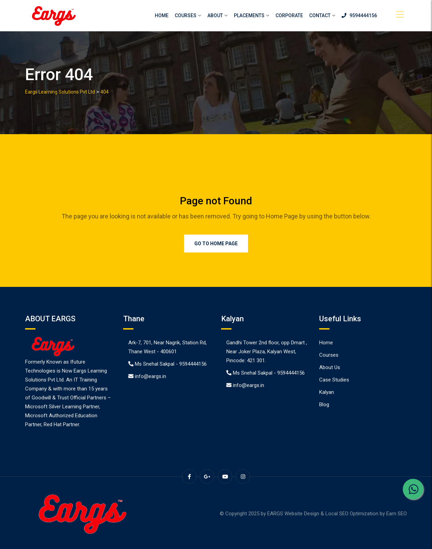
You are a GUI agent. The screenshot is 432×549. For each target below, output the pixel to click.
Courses (185, 15)
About (215, 15)
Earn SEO (396, 513)
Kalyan (326, 392)
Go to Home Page (216, 243)
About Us (329, 367)
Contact (320, 15)
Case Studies (334, 380)
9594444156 (359, 15)
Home (162, 15)
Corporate (289, 15)
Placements (249, 15)
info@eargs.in (150, 376)
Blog (324, 404)
